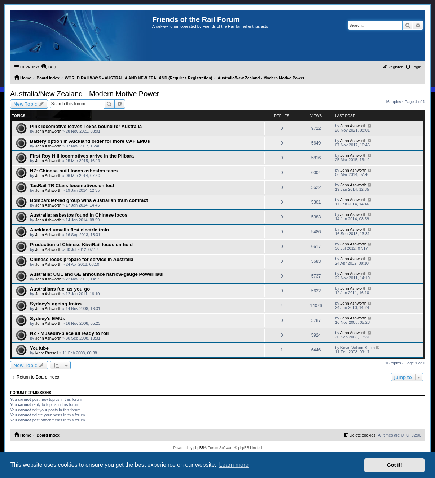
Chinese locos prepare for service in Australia (81, 259)
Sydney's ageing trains (56, 303)
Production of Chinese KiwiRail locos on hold (81, 244)
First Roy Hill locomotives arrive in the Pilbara (82, 156)
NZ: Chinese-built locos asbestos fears (74, 170)
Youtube (39, 348)
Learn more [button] (234, 465)
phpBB (198, 448)
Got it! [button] (394, 465)
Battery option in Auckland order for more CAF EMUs (90, 141)
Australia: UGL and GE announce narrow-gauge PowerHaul (97, 274)
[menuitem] (48, 67)
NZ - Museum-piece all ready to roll (69, 333)
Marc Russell (46, 353)
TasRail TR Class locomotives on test (72, 185)
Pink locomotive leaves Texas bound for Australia (86, 126)
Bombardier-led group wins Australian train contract (89, 200)
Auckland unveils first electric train (69, 230)
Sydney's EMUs (47, 318)
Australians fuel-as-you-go (60, 289)
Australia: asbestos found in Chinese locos (78, 215)
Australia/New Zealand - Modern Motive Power (84, 94)
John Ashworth (48, 131)
